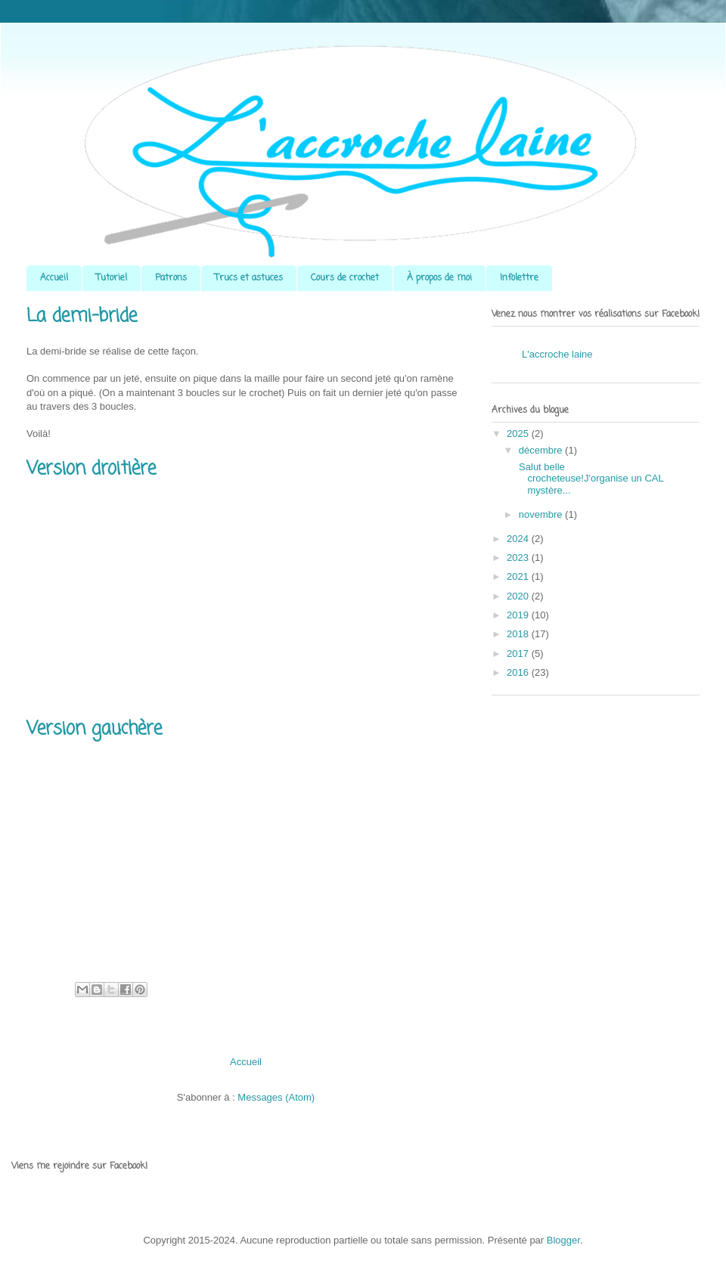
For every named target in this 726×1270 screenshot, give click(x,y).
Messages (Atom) (276, 1097)
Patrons (171, 278)
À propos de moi (439, 278)
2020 (519, 596)
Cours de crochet (345, 278)
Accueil (54, 278)
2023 (519, 557)
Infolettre (519, 278)
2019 (519, 615)
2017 (519, 653)
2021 (519, 576)
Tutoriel (111, 278)
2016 (519, 672)
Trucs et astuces (249, 278)
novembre (542, 514)
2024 (519, 538)
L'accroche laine (557, 354)
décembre (542, 450)
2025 (519, 433)
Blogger (563, 1240)
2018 (519, 634)
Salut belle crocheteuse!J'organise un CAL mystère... (589, 478)
